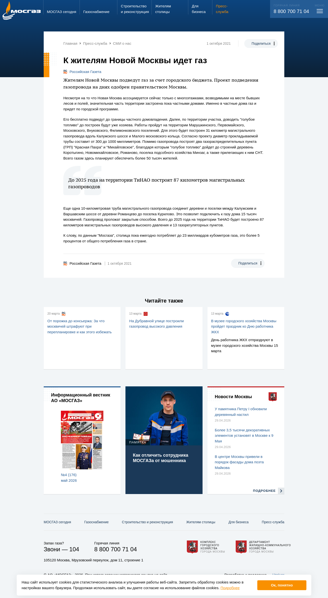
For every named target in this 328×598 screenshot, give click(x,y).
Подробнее (230, 588)
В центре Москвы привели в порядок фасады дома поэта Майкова (239, 462)
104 (74, 549)
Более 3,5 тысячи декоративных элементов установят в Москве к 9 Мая (244, 435)
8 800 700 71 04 (291, 11)
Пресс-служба (273, 522)
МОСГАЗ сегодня (57, 522)
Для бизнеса (239, 522)
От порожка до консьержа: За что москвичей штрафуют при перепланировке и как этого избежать (79, 326)
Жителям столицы (200, 522)
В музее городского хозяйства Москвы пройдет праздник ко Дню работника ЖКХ (243, 326)
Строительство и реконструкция (147, 522)
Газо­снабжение (96, 522)
